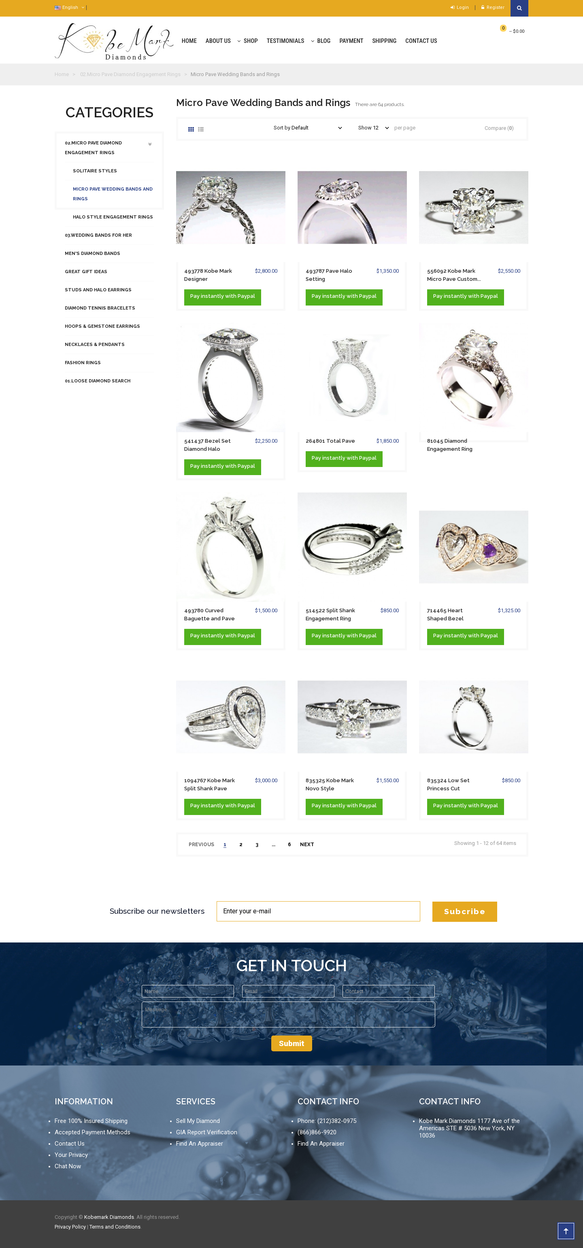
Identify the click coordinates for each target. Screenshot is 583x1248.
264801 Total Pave (330, 441)
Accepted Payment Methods (92, 1132)
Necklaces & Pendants (95, 348)
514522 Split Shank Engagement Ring (330, 614)
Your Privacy (71, 1155)
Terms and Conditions (114, 1227)
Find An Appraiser (199, 1143)
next (307, 844)
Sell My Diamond (198, 1121)
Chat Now (68, 1166)
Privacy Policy (70, 1227)
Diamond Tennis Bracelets (100, 312)
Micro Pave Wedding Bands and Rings (113, 198)
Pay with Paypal (222, 296)
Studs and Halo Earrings (98, 294)
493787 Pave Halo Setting (329, 275)
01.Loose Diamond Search (97, 385)
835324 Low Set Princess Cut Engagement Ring (449, 785)
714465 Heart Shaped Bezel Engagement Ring (449, 615)
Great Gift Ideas (86, 275)
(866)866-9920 (317, 1132)
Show (365, 128)
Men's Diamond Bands (92, 257)
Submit (291, 1043)
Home (62, 74)
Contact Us (70, 1143)
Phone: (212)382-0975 (327, 1121)
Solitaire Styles (95, 175)
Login (460, 7)
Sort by (282, 128)
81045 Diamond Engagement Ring (449, 445)
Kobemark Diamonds (109, 1217)
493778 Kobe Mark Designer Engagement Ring (208, 275)
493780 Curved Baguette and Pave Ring (209, 615)
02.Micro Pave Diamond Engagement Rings (93, 151)
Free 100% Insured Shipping (91, 1121)
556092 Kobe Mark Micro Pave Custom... (454, 275)
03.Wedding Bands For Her (98, 239)
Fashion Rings (83, 366)
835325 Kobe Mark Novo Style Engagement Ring (330, 785)
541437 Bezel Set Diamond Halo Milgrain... (207, 445)
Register (492, 7)
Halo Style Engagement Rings (113, 221)
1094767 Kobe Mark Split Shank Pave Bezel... (209, 785)
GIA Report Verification (206, 1132)
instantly (212, 296)
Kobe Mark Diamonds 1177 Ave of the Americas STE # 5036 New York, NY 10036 (469, 1128)
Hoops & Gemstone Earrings (102, 330)
